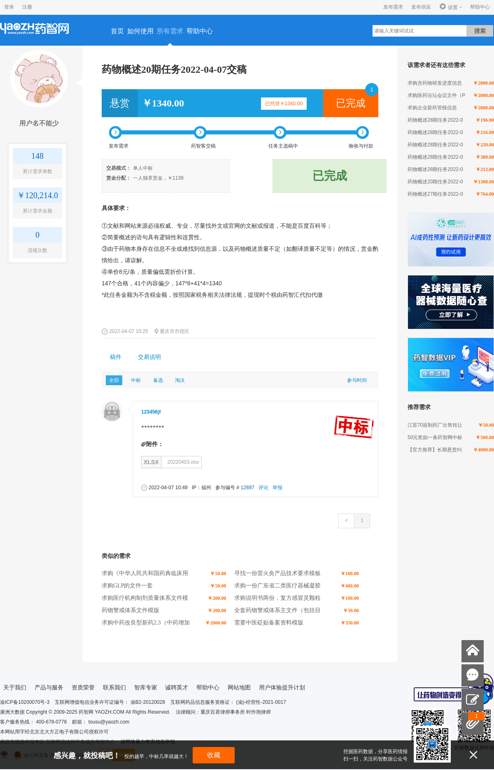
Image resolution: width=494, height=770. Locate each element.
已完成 (351, 103)
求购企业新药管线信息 (432, 108)
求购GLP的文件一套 (127, 586)
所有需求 (170, 31)
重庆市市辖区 (174, 331)
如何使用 (140, 31)
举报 (277, 487)
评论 (263, 487)
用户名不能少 (39, 123)
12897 (247, 487)
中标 (136, 380)
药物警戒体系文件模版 (130, 610)
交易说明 (149, 357)
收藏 (213, 755)
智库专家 (145, 687)
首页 (117, 31)
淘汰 (180, 380)
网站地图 (239, 687)
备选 (158, 380)
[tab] (116, 357)
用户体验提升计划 (282, 687)
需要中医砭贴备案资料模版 (268, 623)
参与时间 (357, 380)
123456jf (151, 412)
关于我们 (14, 687)
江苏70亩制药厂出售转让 (435, 425)
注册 (27, 7)
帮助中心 (480, 7)
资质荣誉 (83, 687)
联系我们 (114, 687)
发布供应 (421, 7)
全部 (114, 380)
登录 (9, 7)
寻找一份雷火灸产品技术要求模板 (277, 573)
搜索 (480, 31)
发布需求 (393, 7)
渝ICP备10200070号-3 (24, 702)
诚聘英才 (176, 687)
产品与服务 (49, 687)
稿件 (115, 357)
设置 (448, 7)
